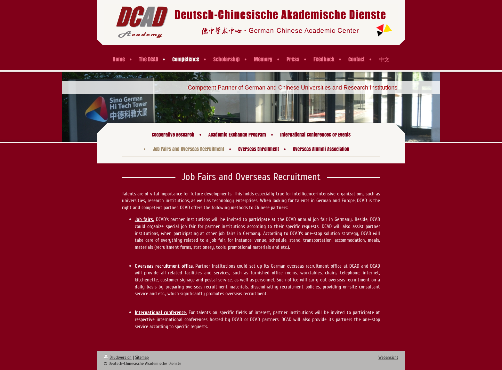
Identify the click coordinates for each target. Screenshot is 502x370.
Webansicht (388, 357)
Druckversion (118, 357)
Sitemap (142, 357)
